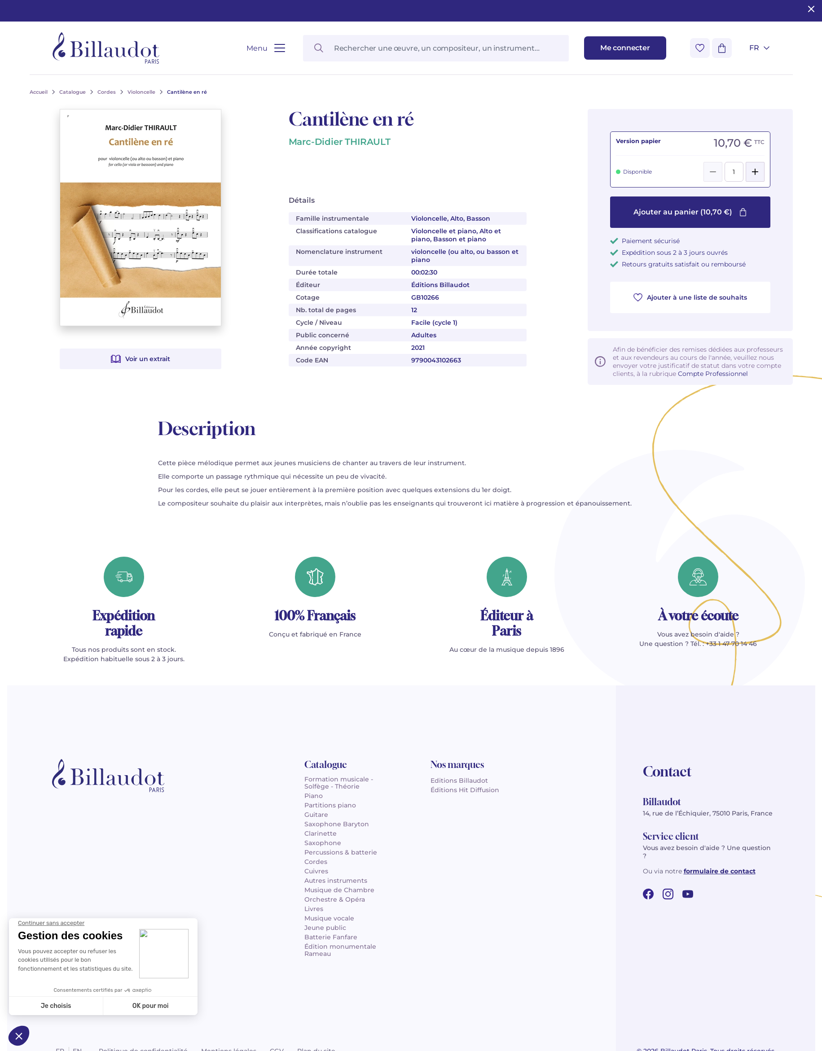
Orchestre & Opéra (334, 899)
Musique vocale (329, 918)
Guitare (316, 814)
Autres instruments (335, 880)
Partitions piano (330, 805)
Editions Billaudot (459, 780)
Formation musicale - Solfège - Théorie (338, 783)
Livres (313, 908)
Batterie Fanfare (330, 937)
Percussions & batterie (340, 852)
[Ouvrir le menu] (265, 48)
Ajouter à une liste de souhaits (690, 297)
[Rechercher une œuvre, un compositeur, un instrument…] (436, 48)
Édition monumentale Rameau (340, 950)
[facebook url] (648, 894)
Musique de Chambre (339, 890)
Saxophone (322, 842)
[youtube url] (687, 894)
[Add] (755, 172)
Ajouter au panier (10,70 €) (690, 212)
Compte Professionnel (713, 374)
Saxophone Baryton (336, 824)
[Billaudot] (106, 48)
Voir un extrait (140, 359)
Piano (313, 795)
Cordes (315, 861)
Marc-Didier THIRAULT (340, 141)
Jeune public (325, 927)
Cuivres (316, 871)
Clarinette (320, 833)
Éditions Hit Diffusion (465, 790)
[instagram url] (668, 894)
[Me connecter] (625, 48)
